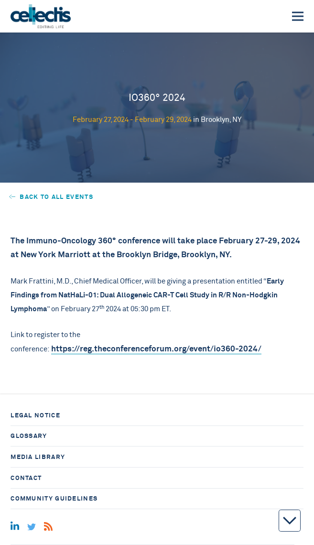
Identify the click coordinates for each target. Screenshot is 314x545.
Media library (38, 457)
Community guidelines (54, 498)
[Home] (40, 16)
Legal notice (35, 415)
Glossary (29, 436)
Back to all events (51, 197)
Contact (26, 478)
